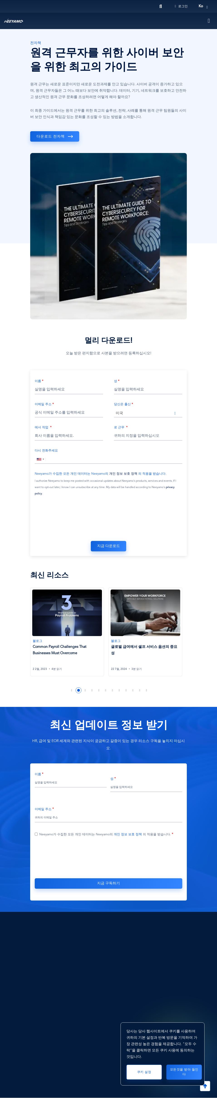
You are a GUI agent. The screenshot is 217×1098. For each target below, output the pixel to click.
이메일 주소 (43, 404)
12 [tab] (147, 690)
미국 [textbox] (119, 413)
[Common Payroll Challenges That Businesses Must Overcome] (67, 632)
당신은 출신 (122, 404)
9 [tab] (126, 690)
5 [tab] (99, 690)
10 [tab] (133, 690)
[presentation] (108, 519)
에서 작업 (42, 427)
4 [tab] (92, 690)
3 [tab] (85, 690)
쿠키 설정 (144, 1072)
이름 (38, 381)
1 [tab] (72, 690)
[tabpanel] (69, 634)
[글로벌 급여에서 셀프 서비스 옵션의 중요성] (145, 632)
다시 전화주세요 (46, 450)
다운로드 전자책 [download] (51, 136)
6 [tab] (106, 690)
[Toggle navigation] (209, 21)
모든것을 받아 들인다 (184, 1072)
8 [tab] (119, 690)
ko (201, 6)
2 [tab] (78, 690)
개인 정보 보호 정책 (123, 473)
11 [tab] (140, 690)
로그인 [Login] (181, 6)
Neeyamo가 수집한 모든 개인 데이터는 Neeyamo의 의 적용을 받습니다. (100, 473)
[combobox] (148, 412)
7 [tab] (113, 690)
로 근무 (119, 427)
